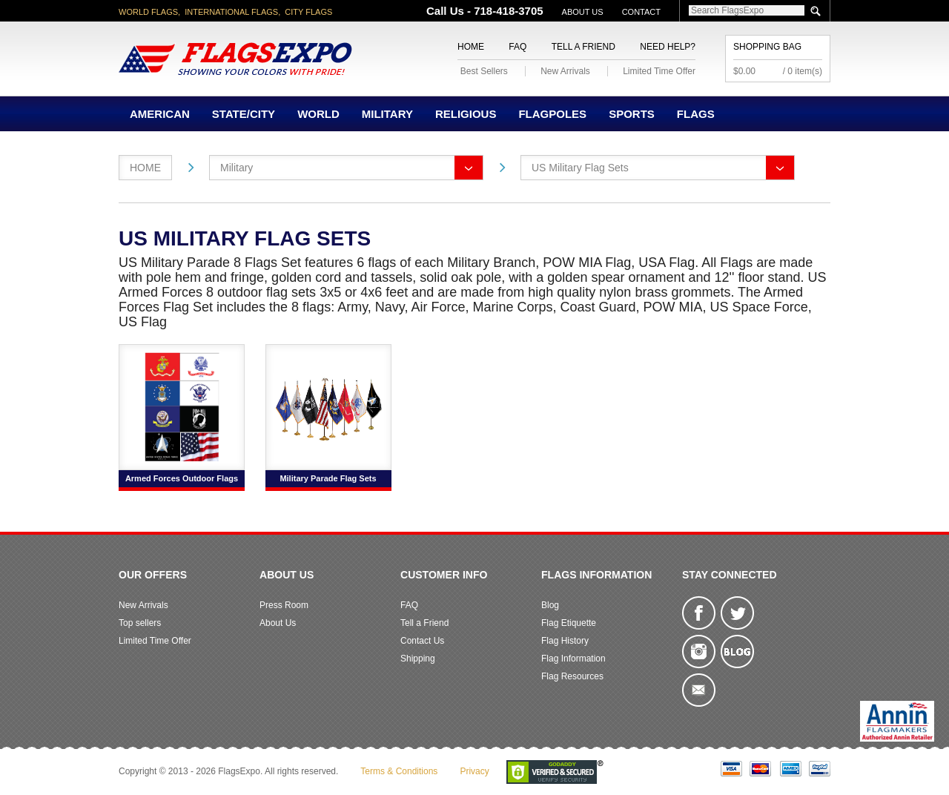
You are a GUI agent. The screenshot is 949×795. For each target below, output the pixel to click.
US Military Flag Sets (580, 168)
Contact (641, 11)
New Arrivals (565, 71)
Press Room (283, 605)
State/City (243, 114)
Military (387, 114)
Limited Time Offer (659, 71)
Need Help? (667, 47)
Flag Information (573, 658)
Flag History (565, 641)
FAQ (517, 47)
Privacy (474, 771)
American (160, 114)
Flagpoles (552, 114)
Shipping (417, 658)
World (318, 114)
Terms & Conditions (398, 771)
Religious (466, 114)
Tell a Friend (583, 47)
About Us (583, 11)
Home (470, 47)
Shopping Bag (767, 47)
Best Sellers (484, 71)
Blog (550, 605)
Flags (696, 114)
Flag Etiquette (568, 623)
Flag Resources (572, 676)
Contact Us (422, 641)
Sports (632, 114)
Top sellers (140, 623)
